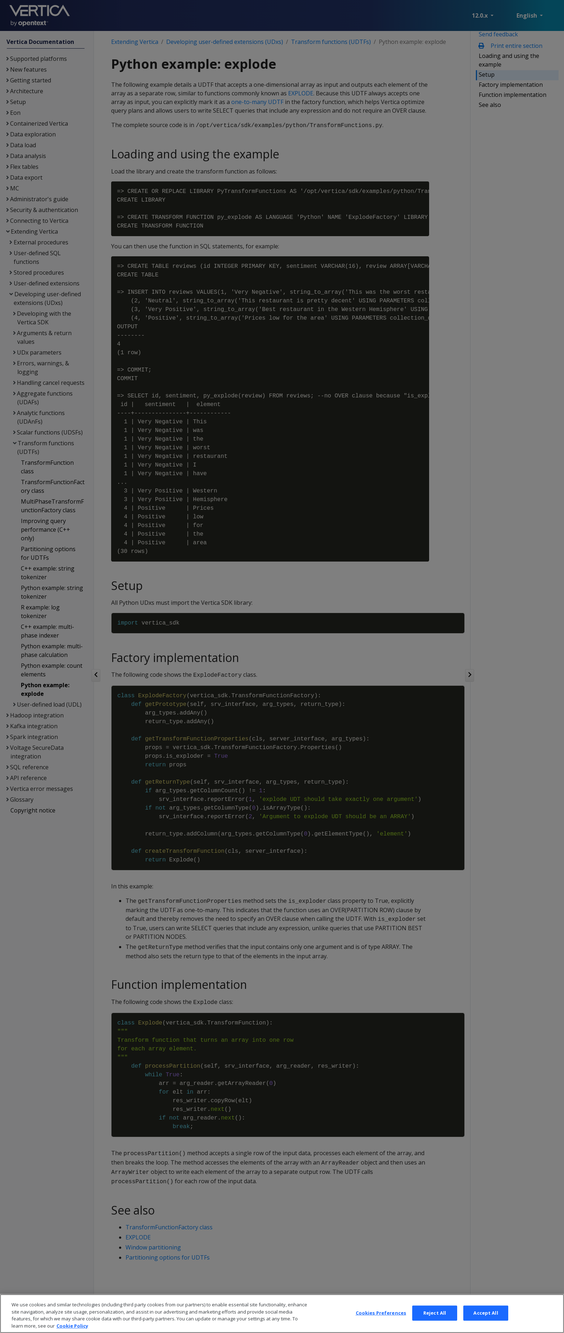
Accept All (485, 1323)
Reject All (434, 1323)
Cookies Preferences (381, 1323)
